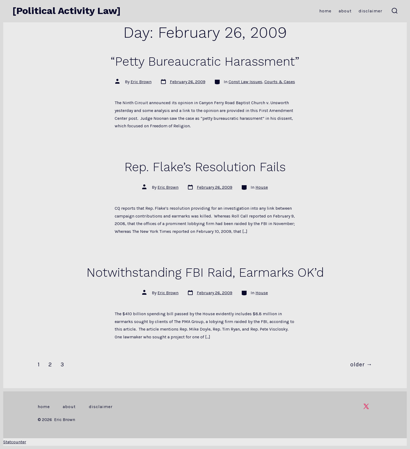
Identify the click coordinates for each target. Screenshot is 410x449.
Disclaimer (370, 10)
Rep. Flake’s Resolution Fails (205, 167)
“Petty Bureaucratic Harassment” (205, 61)
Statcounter (14, 441)
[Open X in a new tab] (366, 406)
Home (325, 10)
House (261, 187)
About (345, 10)
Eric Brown (141, 81)
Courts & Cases (279, 81)
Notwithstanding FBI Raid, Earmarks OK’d (205, 272)
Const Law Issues (245, 81)
